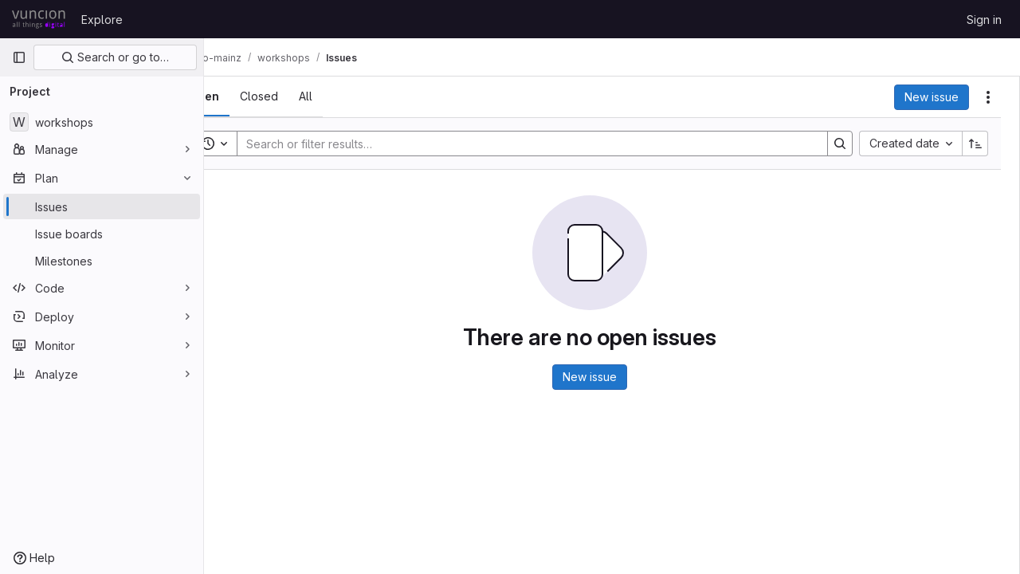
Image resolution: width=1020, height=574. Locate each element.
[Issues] (101, 206)
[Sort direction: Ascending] (975, 143)
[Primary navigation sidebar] (19, 57)
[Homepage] (39, 19)
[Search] (546, 143)
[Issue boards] (101, 233)
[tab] (248, 96)
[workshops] (101, 122)
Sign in (984, 19)
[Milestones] (101, 260)
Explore (102, 19)
